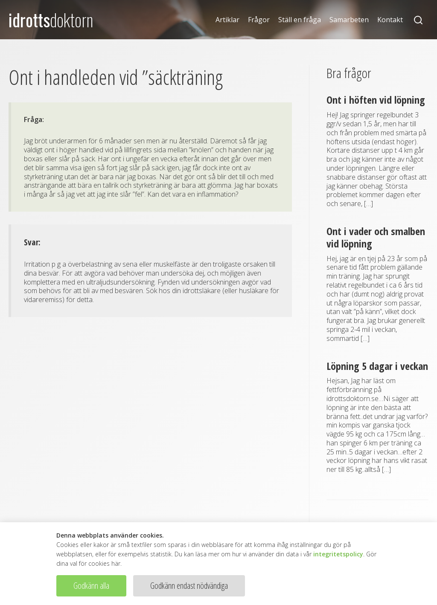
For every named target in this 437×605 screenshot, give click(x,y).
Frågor (259, 19)
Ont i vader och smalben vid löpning (375, 237)
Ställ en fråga (299, 19)
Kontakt (390, 19)
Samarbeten (349, 19)
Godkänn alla (91, 585)
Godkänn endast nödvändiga (189, 585)
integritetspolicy (338, 554)
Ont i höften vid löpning (375, 100)
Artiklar (227, 19)
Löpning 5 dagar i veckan (377, 366)
